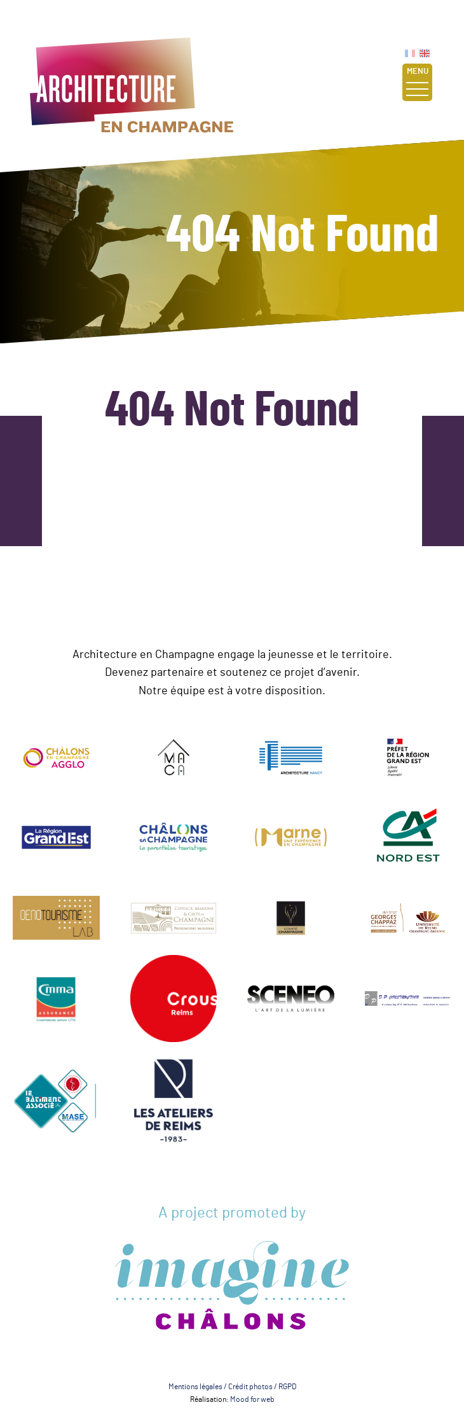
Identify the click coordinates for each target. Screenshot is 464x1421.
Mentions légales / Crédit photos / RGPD (232, 1386)
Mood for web (252, 1399)
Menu (417, 81)
